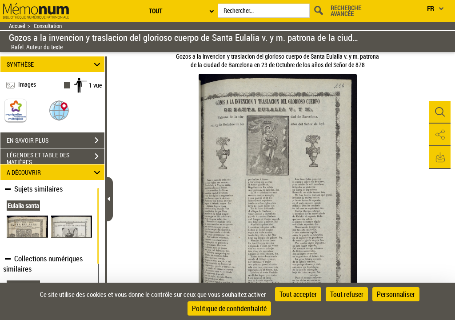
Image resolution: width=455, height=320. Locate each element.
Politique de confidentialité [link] (229, 308)
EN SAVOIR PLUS (55, 140)
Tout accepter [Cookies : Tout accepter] (298, 294)
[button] (59, 110)
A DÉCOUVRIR (55, 172)
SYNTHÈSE (55, 64)
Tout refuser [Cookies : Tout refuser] (346, 294)
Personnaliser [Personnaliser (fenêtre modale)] (396, 294)
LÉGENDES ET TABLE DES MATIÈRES (55, 157)
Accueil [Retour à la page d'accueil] (17, 26)
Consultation (48, 26)
